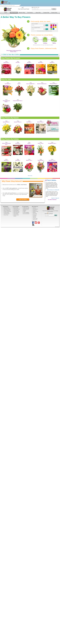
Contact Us (34, 210)
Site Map (34, 217)
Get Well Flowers (6, 213)
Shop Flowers (14, 12)
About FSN (38, 12)
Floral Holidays (16, 213)
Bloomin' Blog (22, 12)
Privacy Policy (35, 218)
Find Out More (23, 199)
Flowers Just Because (7, 211)
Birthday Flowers (6, 207)
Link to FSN (35, 213)
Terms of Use (30, 175)
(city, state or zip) (35, 7)
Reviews (34, 212)
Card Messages (16, 210)
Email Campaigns (26, 212)
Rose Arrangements (7, 210)
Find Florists (30, 12)
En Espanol (35, 214)
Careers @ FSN (35, 211)
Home (5, 12)
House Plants (6, 214)
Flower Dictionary (16, 212)
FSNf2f (24, 211)
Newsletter (34, 216)
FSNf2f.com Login (26, 207)
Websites (24, 210)
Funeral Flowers (6, 212)
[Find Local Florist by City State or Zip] (10, 5)
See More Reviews (52, 199)
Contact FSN (46, 12)
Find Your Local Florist (49, 213)
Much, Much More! (26, 213)
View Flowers (8, 14)
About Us (34, 207)
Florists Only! (54, 12)
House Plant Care (16, 211)
